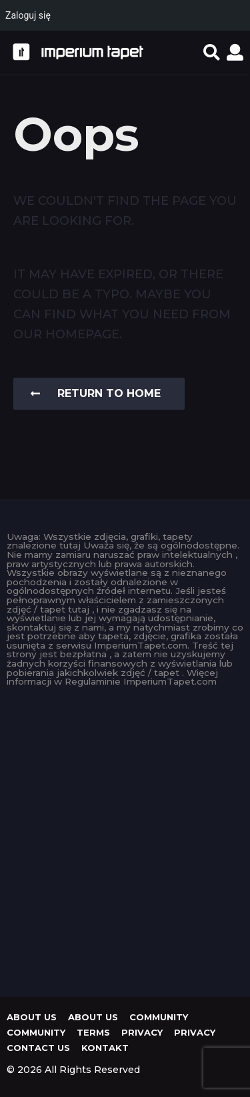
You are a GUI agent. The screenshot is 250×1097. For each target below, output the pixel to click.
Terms (93, 1032)
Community (158, 1017)
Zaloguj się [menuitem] (28, 15)
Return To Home (96, 393)
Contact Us (38, 1047)
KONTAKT (105, 1047)
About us (32, 1017)
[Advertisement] (125, 838)
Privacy (142, 1032)
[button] (211, 52)
